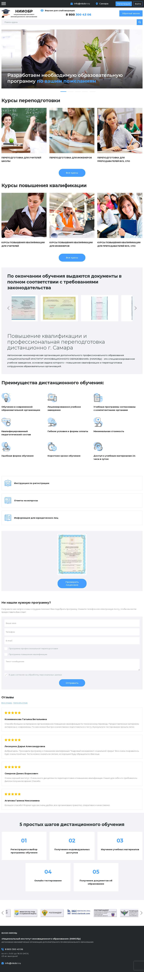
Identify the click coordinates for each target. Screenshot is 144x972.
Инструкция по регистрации (31, 483)
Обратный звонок (131, 13)
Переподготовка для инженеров (70, 157)
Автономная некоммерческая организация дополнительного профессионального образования (72, 940)
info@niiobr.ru (82, 3)
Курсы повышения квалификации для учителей (23, 244)
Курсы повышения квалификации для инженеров (71, 244)
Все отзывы (6, 703)
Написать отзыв (20, 703)
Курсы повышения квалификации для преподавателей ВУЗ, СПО (119, 244)
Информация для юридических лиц (36, 517)
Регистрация (123, 4)
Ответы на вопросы (26, 500)
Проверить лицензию (72, 583)
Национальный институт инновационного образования (24, 13)
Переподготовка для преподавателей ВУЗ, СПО (113, 159)
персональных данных (50, 675)
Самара (103, 3)
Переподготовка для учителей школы (21, 159)
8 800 (78, 14)
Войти (138, 4)
